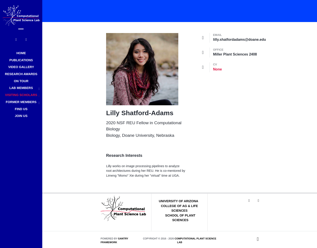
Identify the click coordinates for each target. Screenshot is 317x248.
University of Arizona (178, 201)
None (217, 69)
